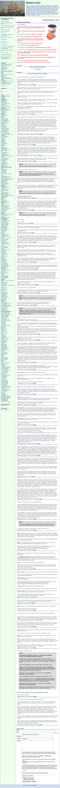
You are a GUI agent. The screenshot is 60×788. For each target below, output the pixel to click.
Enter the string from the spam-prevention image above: (35, 773)
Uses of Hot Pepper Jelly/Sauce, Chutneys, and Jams (6, 48)
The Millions (3, 160)
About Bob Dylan (4, 109)
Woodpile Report (4, 166)
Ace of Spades (4, 219)
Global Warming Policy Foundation (7, 285)
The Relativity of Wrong (24, 556)
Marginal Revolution (5, 180)
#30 (18, 498)
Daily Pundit (3, 230)
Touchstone (3, 278)
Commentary (3, 323)
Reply (34, 84)
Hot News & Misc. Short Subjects (30, 62)
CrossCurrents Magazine (6, 325)
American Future (4, 221)
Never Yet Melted (4, 254)
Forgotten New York (5, 128)
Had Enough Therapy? (5, 304)
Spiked (2, 106)
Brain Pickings (4, 125)
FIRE (2, 191)
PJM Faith (3, 274)
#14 (18, 284)
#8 (17, 209)
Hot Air (2, 244)
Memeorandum (4, 344)
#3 (17, 133)
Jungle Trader (3, 137)
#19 (18, 339)
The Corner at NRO (5, 371)
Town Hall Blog (4, 393)
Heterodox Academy (5, 192)
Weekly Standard (4, 400)
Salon (2, 362)
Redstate (3, 258)
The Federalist (4, 376)
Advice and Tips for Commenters (6, 64)
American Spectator (5, 120)
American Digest (4, 118)
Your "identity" (3, 44)
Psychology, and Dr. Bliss (5, 77)
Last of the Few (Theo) (5, 103)
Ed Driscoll (3, 236)
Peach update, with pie (5, 31)
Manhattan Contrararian (5, 249)
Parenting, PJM (4, 308)
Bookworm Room (4, 228)
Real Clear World (4, 359)
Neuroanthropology (4, 306)
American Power (4, 222)
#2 (17, 113)
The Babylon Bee (4, 154)
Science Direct (4, 300)
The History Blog (4, 159)
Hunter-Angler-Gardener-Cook (7, 134)
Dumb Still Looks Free (5, 235)
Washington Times (4, 398)
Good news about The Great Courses (7, 46)
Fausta (2, 238)
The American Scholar (5, 366)
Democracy (3, 231)
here (51, 752)
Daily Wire (3, 328)
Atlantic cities (3, 122)
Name (18, 730)
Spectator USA (4, 148)
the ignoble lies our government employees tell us (32, 43)
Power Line (3, 257)
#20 (18, 362)
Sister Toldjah (3, 260)
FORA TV (3, 334)
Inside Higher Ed (4, 193)
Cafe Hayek (3, 170)
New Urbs (3, 141)
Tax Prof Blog (3, 212)
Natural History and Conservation (7, 74)
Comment (19, 740)
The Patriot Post (4, 384)
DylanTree (3, 111)
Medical (2, 72)
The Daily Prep (4, 157)
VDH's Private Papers (5, 265)
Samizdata (3, 104)
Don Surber (3, 233)
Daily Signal (3, 327)
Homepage (19, 736)
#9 (17, 223)
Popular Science (4, 295)
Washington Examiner (5, 395)
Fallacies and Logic (4, 67)
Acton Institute (4, 269)
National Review (4, 252)
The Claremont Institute (5, 369)
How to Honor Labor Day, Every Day (7, 25)
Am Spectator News (5, 312)
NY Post (2, 351)
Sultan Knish (3, 261)
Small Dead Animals (5, 105)
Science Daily (3, 299)
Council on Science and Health (7, 214)
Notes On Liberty (4, 256)
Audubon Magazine (5, 123)
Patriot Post (3, 354)
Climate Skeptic (4, 284)
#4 (17, 144)
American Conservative (5, 220)
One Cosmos (3, 307)
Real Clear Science (4, 296)
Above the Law (4, 204)
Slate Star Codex (4, 310)
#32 (18, 530)
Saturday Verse (3, 80)
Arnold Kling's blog (4, 225)
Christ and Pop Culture (5, 270)
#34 (18, 568)
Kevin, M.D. (3, 215)
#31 (18, 518)
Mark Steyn (3, 250)
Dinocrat (2, 232)
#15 (18, 292)
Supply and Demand (5, 184)
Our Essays (3, 75)
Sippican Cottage (4, 147)
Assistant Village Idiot (5, 121)
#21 (18, 369)
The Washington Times (5, 387)
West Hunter (3, 165)
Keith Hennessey (4, 177)
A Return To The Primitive (37, 34)
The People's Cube (4, 200)
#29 (18, 476)
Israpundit (3, 96)
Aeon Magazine (4, 115)
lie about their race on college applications (33, 36)
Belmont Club (3, 226)
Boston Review (4, 319)
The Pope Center (4, 196)
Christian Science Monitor (6, 320)
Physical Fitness (4, 76)
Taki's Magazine (4, 150)
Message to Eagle (4, 289)
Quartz (2, 356)
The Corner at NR (4, 370)
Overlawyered (3, 210)
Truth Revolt (3, 394)
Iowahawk (3, 199)
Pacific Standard (4, 352)
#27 (18, 443)
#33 (18, 550)
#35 (18, 597)
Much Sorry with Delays (5, 21)
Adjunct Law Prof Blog (5, 205)
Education (3, 66)
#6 (17, 161)
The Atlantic (3, 153)
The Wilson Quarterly (5, 390)
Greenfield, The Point (5, 243)
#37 (18, 610)
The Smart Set (4, 161)
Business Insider (4, 169)
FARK (2, 198)
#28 (18, 455)
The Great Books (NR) (5, 158)
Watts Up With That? (5, 164)
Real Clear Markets (4, 183)
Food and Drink (3, 68)
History (2, 70)
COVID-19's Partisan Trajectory (24, 196)
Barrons (2, 168)
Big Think (3, 124)
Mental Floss (3, 140)
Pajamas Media (4, 353)
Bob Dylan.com (4, 110)
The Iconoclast (4, 262)
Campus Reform (4, 186)
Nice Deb (3, 255)
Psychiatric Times (4, 309)
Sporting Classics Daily (5, 149)
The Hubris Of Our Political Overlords (31, 45)
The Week (3, 388)
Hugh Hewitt (3, 245)
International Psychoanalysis (6, 305)
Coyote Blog (3, 126)
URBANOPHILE (4, 163)
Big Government (4, 227)
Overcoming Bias (4, 143)
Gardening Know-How (5, 131)
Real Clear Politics (4, 358)
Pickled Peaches (4, 39)
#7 (17, 197)
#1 (17, 84)
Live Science (3, 288)
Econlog (2, 175)
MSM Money (3, 182)
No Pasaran (3, 97)
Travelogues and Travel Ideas (6, 83)
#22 (18, 383)
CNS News (3, 322)
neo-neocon (3, 253)
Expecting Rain (4, 112)
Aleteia (2, 116)
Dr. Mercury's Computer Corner (6, 65)
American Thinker (4, 317)
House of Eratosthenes (5, 133)
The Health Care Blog (5, 217)
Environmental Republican (6, 237)
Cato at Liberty (4, 229)
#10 (18, 232)
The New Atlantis (4, 380)
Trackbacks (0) (48, 62)
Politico (2, 355)
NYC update (3, 32)
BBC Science (3, 283)
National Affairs (4, 345)
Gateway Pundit (4, 240)
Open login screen (4, 405)
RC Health (3, 216)
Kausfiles (3, 248)
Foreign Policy (4, 335)
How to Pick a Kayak (4, 52)
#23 (18, 394)
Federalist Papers (4, 332)
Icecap (2, 286)
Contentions (3, 324)
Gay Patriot (3, 241)
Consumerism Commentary (6, 173)
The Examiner (3, 374)
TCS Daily (3, 365)
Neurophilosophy (4, 293)
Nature (2, 290)
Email (18, 732)
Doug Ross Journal (4, 234)
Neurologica (3, 291)
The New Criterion (4, 381)
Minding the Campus (5, 194)
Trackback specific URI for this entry (37, 66)
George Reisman (4, 242)
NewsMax (3, 350)
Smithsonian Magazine (5, 363)
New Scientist (3, 294)
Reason (2, 360)
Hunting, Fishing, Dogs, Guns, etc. (7, 71)
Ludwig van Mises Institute (6, 179)
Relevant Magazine (4, 277)
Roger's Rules (3, 361)
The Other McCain (4, 263)
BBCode (24, 775)
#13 (18, 269)
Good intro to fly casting (5, 29)
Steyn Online (3, 364)
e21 (1, 174)
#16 (18, 305)
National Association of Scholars (7, 195)
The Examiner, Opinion (5, 375)
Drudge (2, 331)
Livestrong (3, 139)
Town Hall (3, 392)
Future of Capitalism (5, 239)
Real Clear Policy (4, 357)
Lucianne (3, 343)
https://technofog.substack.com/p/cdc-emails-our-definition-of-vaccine (32, 692)
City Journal (3, 321)
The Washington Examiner (6, 386)
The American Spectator (5, 367)
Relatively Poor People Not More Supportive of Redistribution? (35, 55)
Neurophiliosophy (4, 292)
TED (2, 151)
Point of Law (3, 211)
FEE (2, 333)
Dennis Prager (4, 330)
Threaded (44, 73)
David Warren (3, 101)
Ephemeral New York (5, 127)
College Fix (3, 188)
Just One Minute (4, 247)
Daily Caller (3, 326)
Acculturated (3, 114)
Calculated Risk (4, 171)
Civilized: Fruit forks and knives (6, 54)
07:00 (38, 62)
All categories (3, 85)
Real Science (3, 297)
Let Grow (3, 138)
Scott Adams (3, 145)
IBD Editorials (3, 341)
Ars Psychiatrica (4, 302)
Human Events (4, 340)
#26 (18, 431)
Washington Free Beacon (6, 396)
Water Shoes (3, 41)
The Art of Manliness (5, 152)
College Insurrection (5, 189)
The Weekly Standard (5, 389)
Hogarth (23, 24)
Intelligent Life (3, 342)
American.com (4, 318)
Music (2, 73)
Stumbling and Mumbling (6, 107)
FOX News (3, 336)
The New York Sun (4, 383)
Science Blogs (4, 298)
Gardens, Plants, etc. (4, 69)
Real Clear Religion (5, 275)
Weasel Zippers (4, 267)
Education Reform (4, 190)
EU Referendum (4, 102)
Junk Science (3, 287)
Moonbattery (3, 251)
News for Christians (5, 273)
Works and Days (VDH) (5, 401)
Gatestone (3, 338)
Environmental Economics (6, 176)
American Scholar (4, 119)
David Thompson (4, 100)
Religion (2, 79)
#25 (18, 424)
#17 (18, 319)
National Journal (4, 346)
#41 (18, 724)
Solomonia (3, 98)
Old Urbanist (3, 142)
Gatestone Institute (4, 339)
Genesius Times (4, 132)
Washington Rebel (4, 266)
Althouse (2, 117)
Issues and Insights (4, 246)
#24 (18, 404)
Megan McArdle (4, 181)
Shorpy (2, 146)
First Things (3, 271)
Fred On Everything (5, 129)
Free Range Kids (4, 130)
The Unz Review (4, 385)
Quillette (2, 144)
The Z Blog (3, 162)
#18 (18, 333)
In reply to (19, 738)
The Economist (4, 372)
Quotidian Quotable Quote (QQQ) (7, 78)
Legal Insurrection (4, 207)
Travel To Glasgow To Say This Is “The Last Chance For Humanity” (41, 49)
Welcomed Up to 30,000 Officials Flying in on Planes (39, 47)
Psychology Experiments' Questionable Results (5, 58)
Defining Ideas (4, 329)
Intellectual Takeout (4, 136)
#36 (18, 602)
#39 (18, 647)
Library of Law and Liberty (6, 208)
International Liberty (5, 206)
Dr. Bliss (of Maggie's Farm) (6, 303)
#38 (18, 626)
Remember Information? (29, 778)
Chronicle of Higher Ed (5, 187)
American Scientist (4, 282)
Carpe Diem (3, 172)
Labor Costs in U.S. (4, 42)
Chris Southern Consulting (29, 785)
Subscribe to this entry (29, 779)
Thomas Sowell (4, 391)
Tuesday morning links (23, 22)
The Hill (2, 378)
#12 (18, 262)
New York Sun (3, 349)
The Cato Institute (4, 368)
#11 (18, 242)
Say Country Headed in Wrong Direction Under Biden (36, 60)
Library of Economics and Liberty (7, 178)
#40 (18, 696)
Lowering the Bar (4, 209)
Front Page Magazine (5, 337)
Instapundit (3, 135)
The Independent (4, 379)
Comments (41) (42, 62)
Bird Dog (22, 62)
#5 (17, 155)
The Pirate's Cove (4, 264)
